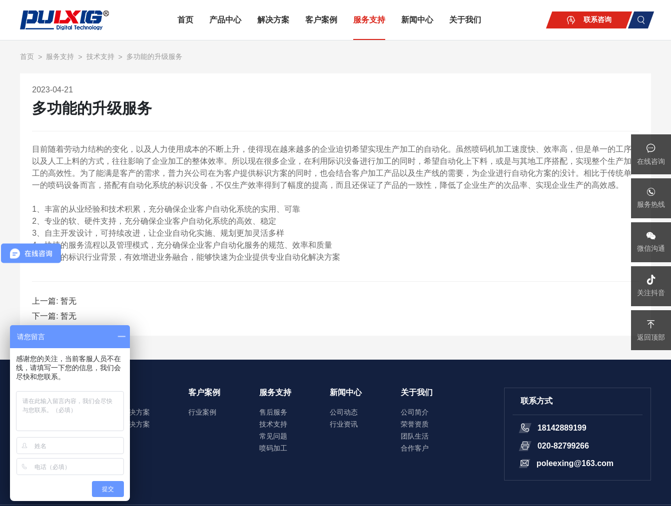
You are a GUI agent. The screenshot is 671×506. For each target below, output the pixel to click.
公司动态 (344, 412)
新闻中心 (417, 19)
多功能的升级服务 (154, 56)
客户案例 (321, 19)
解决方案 (273, 19)
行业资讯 (344, 424)
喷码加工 (273, 448)
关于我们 (465, 19)
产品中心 (225, 19)
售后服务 (273, 412)
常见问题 (273, 436)
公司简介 (415, 412)
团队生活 (415, 436)
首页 (185, 19)
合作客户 (415, 448)
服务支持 (369, 19)
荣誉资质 (415, 424)
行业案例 (202, 412)
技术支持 (100, 56)
